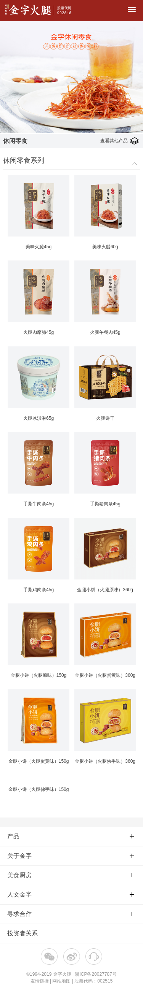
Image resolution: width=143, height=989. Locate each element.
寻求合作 (70, 914)
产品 (70, 836)
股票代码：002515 (93, 981)
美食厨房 (70, 875)
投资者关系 (22, 933)
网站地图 (61, 981)
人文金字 (70, 894)
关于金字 (70, 855)
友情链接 (40, 981)
